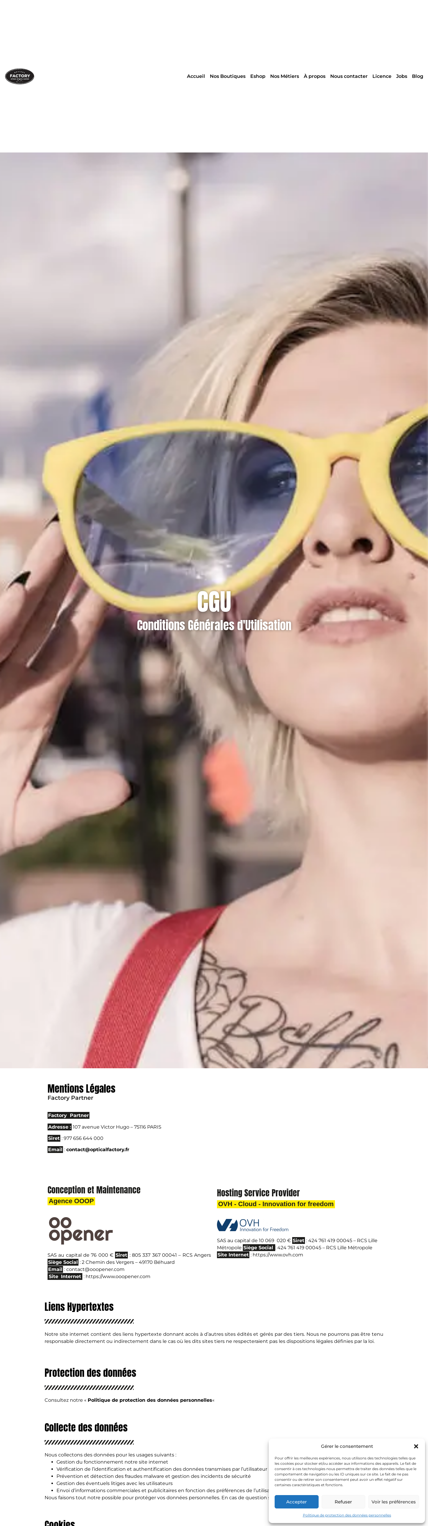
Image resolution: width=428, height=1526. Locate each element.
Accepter (296, 1502)
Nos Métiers (284, 76)
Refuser (343, 1502)
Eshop (257, 76)
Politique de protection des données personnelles (347, 1515)
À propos (314, 76)
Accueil (196, 76)
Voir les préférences (394, 1502)
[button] (416, 1446)
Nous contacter (349, 76)
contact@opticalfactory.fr (97, 1149)
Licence (381, 76)
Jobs (401, 76)
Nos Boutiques (228, 76)
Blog (417, 76)
